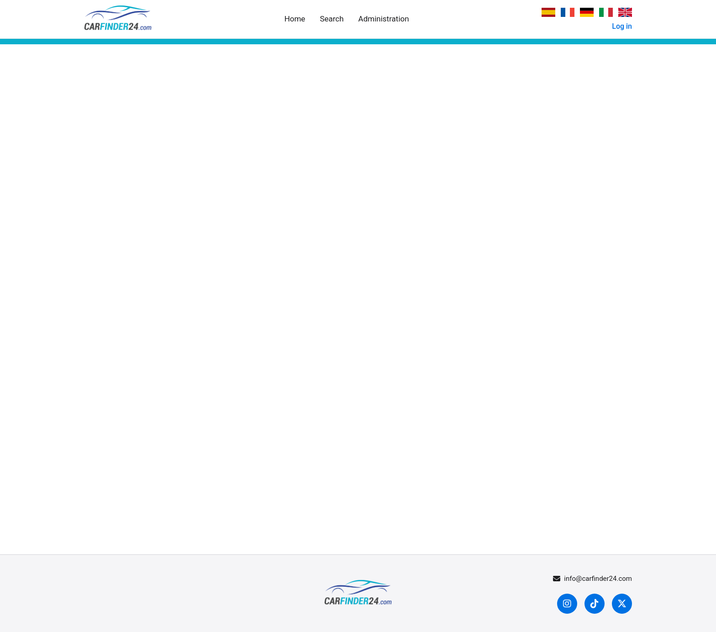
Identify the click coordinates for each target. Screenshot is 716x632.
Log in (622, 26)
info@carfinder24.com (592, 578)
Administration (383, 18)
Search (331, 18)
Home (294, 18)
